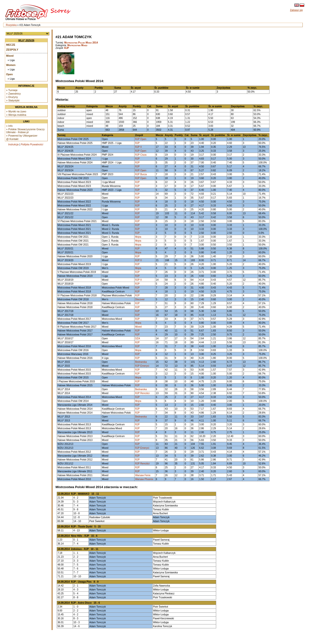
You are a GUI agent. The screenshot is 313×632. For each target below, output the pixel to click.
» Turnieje (12, 90)
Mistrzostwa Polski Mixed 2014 (81, 42)
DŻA (137, 338)
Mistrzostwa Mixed (77, 45)
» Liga (11, 60)
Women (10, 65)
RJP (66, 48)
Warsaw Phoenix (144, 479)
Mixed (9, 55)
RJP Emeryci (142, 365)
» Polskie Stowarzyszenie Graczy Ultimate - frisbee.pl (25, 131)
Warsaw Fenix (142, 475)
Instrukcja (13, 144)
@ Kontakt (12, 139)
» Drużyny (12, 97)
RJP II (138, 147)
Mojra (138, 237)
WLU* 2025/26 (26, 40)
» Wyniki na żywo (16, 111)
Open (9, 74)
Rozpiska (11, 24)
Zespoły (12, 49)
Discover (140, 299)
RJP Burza (141, 174)
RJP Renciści (142, 393)
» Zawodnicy (13, 93)
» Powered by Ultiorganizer (21, 135)
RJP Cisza (140, 154)
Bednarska (141, 362)
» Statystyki (12, 100)
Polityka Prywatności (32, 144)
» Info (9, 125)
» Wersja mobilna (16, 114)
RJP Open (140, 139)
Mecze (10, 44)
